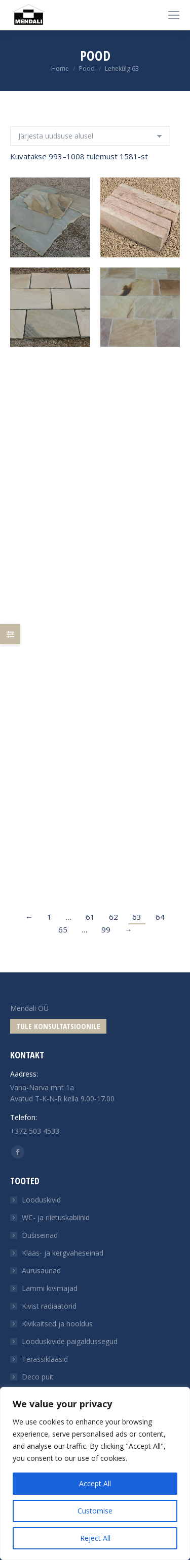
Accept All (95, 1483)
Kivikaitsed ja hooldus (57, 1323)
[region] (95, 1473)
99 (105, 929)
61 (90, 917)
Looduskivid (41, 1200)
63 (136, 917)
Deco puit (38, 1376)
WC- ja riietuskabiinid (56, 1217)
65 (62, 929)
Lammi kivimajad (50, 1288)
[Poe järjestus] (90, 136)
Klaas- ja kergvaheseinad (62, 1253)
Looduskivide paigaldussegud (70, 1341)
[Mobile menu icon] (174, 15)
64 (160, 917)
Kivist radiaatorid (49, 1306)
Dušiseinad (40, 1235)
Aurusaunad (41, 1270)
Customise (95, 1511)
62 (113, 917)
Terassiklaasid (45, 1359)
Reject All (95, 1538)
